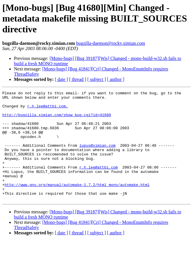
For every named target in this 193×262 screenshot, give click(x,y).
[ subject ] (96, 79)
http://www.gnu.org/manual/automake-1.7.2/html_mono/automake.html (77, 203)
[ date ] (61, 79)
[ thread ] (77, 79)
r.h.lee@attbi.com (98, 182)
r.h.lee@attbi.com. (47, 109)
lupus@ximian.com (97, 156)
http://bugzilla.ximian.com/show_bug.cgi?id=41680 (56, 120)
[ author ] (116, 79)
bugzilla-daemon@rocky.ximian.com (110, 43)
